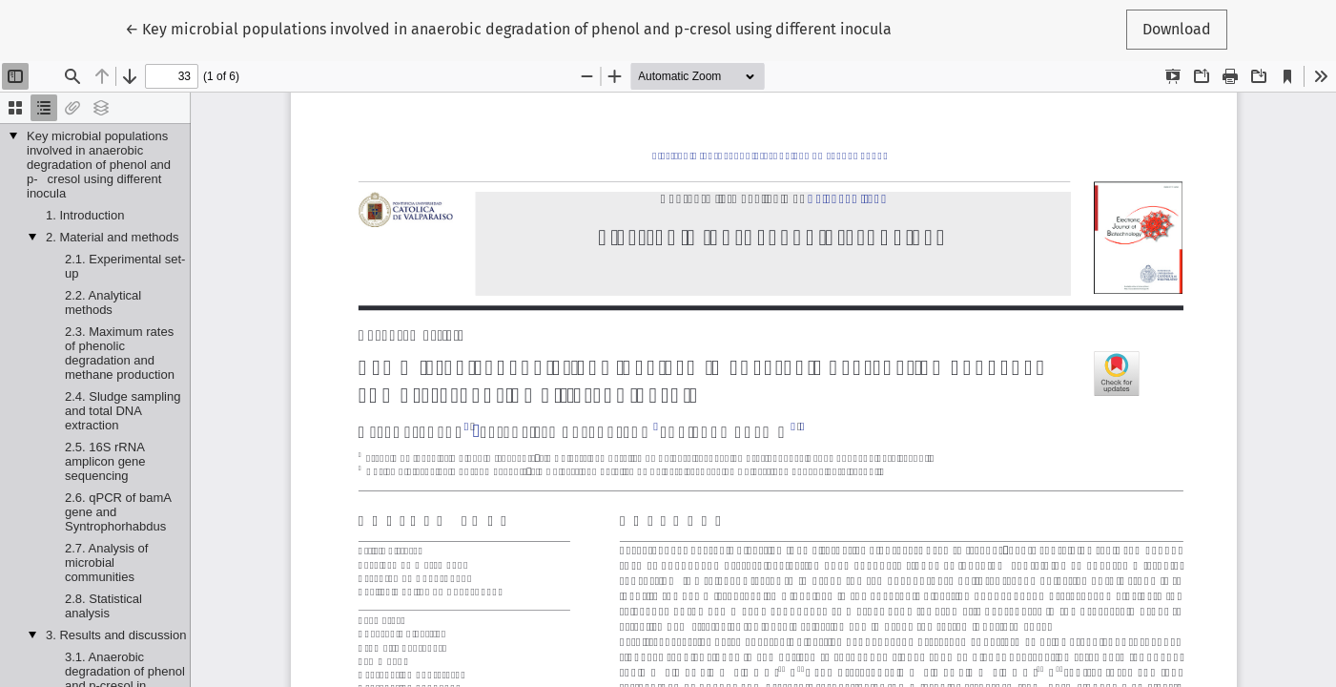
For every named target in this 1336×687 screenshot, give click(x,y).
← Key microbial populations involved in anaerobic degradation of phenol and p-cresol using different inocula (508, 27)
